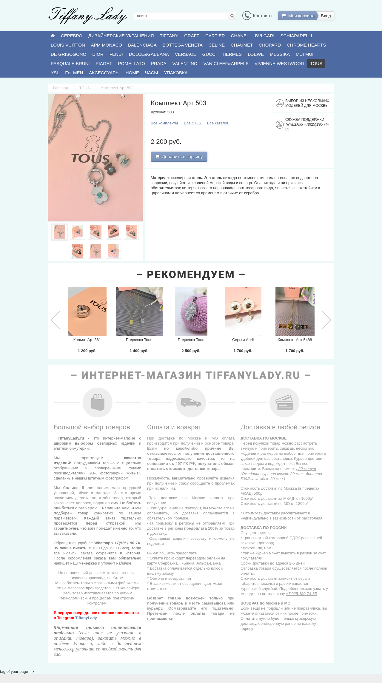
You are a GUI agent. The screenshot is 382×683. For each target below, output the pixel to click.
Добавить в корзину (179, 156)
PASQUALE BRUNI (70, 63)
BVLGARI (264, 35)
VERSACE (185, 54)
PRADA (159, 63)
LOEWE (256, 54)
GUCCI (209, 54)
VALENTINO (185, 63)
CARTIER (215, 35)
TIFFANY (169, 35)
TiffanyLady (86, 618)
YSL (55, 72)
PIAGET (104, 63)
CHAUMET (242, 44)
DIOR (98, 54)
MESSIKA (280, 54)
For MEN (74, 72)
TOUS (316, 63)
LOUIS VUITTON (68, 44)
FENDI (116, 54)
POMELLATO (131, 63)
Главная (60, 88)
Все (164, 123)
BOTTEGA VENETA (183, 44)
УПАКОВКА (176, 72)
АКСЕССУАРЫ (104, 72)
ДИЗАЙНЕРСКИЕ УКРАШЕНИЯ (121, 35)
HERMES (232, 54)
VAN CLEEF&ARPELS (226, 63)
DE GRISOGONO (68, 54)
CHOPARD (270, 44)
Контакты (257, 15)
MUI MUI (304, 54)
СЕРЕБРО (71, 35)
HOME (132, 72)
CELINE (217, 44)
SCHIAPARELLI (296, 35)
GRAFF (191, 35)
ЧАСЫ (151, 72)
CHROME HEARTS (306, 44)
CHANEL (240, 35)
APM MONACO (106, 44)
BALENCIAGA (142, 44)
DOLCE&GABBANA (149, 54)
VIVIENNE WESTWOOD (279, 63)
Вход (326, 15)
